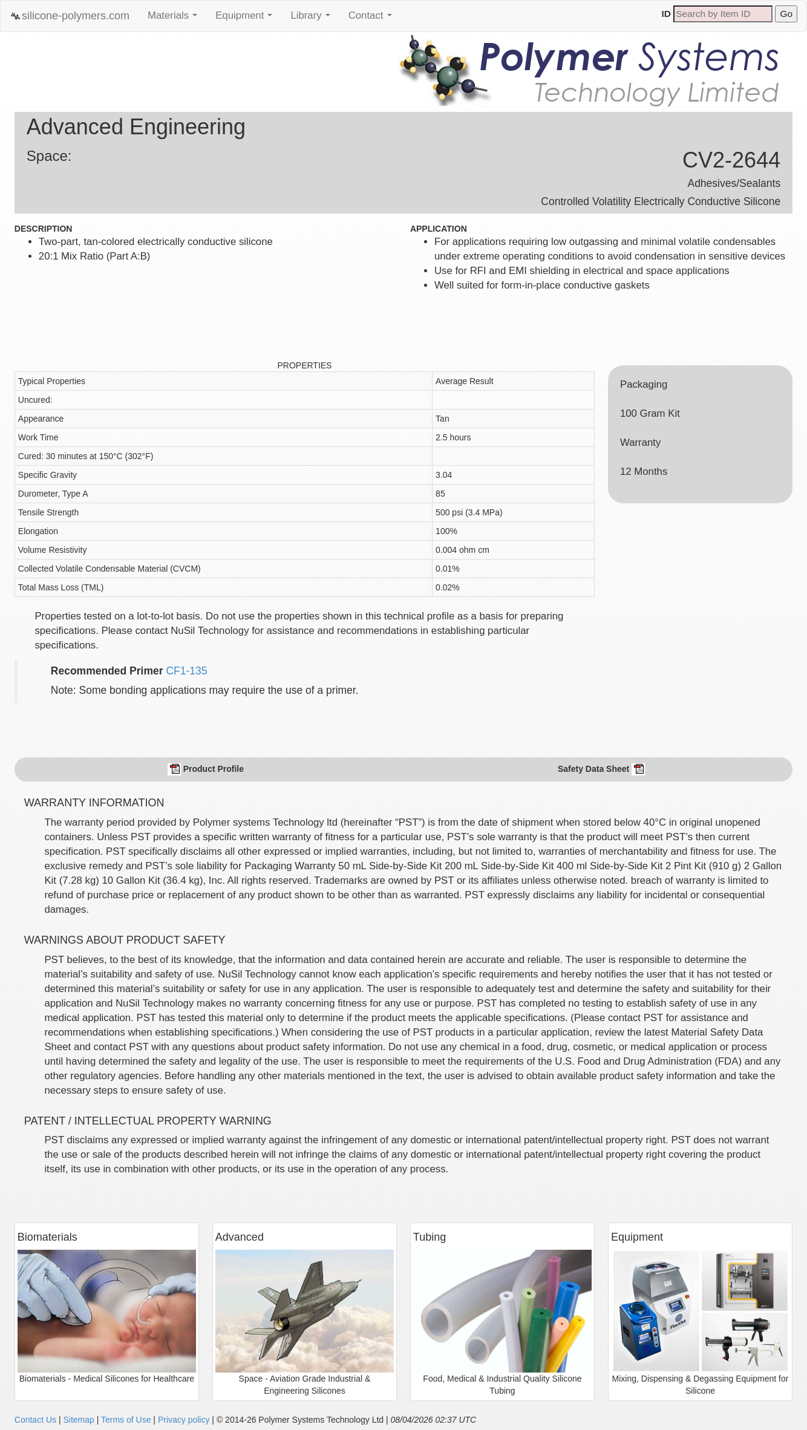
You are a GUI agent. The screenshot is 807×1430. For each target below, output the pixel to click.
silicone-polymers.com (69, 16)
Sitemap (78, 1420)
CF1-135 (186, 671)
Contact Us (35, 1420)
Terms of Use (126, 1420)
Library (313, 19)
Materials (175, 19)
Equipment (246, 19)
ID (666, 13)
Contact (373, 19)
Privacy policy (184, 1420)
